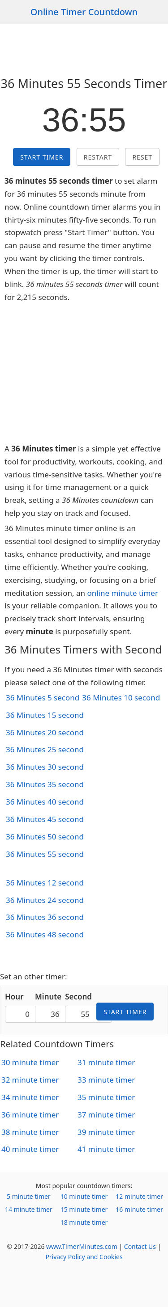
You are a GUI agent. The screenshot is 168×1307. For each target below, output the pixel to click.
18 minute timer (84, 1222)
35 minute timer (106, 1097)
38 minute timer (30, 1132)
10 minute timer (84, 1196)
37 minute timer (106, 1114)
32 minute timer (30, 1080)
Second (78, 996)
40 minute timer (30, 1149)
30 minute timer (30, 1062)
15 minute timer (84, 1209)
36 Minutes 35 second (45, 784)
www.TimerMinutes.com (81, 1246)
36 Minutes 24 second (45, 900)
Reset (142, 157)
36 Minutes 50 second (45, 836)
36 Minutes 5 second (42, 697)
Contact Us (140, 1246)
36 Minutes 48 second (45, 934)
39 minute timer (106, 1132)
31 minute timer (106, 1062)
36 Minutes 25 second (45, 749)
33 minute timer (106, 1080)
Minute (48, 996)
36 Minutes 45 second (45, 819)
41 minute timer (106, 1149)
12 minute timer (139, 1196)
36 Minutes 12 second (45, 882)
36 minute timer (30, 1114)
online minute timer (122, 593)
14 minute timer (28, 1209)
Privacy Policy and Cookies (83, 1256)
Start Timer (41, 157)
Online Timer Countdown (84, 12)
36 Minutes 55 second (45, 854)
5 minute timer (29, 1196)
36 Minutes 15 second (45, 715)
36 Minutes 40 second (45, 802)
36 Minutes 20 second (45, 732)
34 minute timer (30, 1097)
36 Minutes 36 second (45, 917)
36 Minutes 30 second (45, 767)
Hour (14, 996)
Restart (98, 157)
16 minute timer (139, 1209)
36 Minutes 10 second (121, 697)
